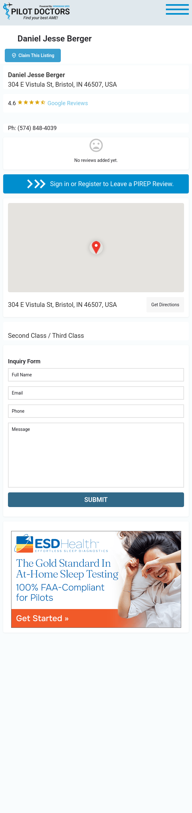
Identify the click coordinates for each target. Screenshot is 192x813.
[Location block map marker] (96, 247)
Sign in (60, 184)
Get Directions (165, 304)
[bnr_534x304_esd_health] (96, 579)
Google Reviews (67, 103)
